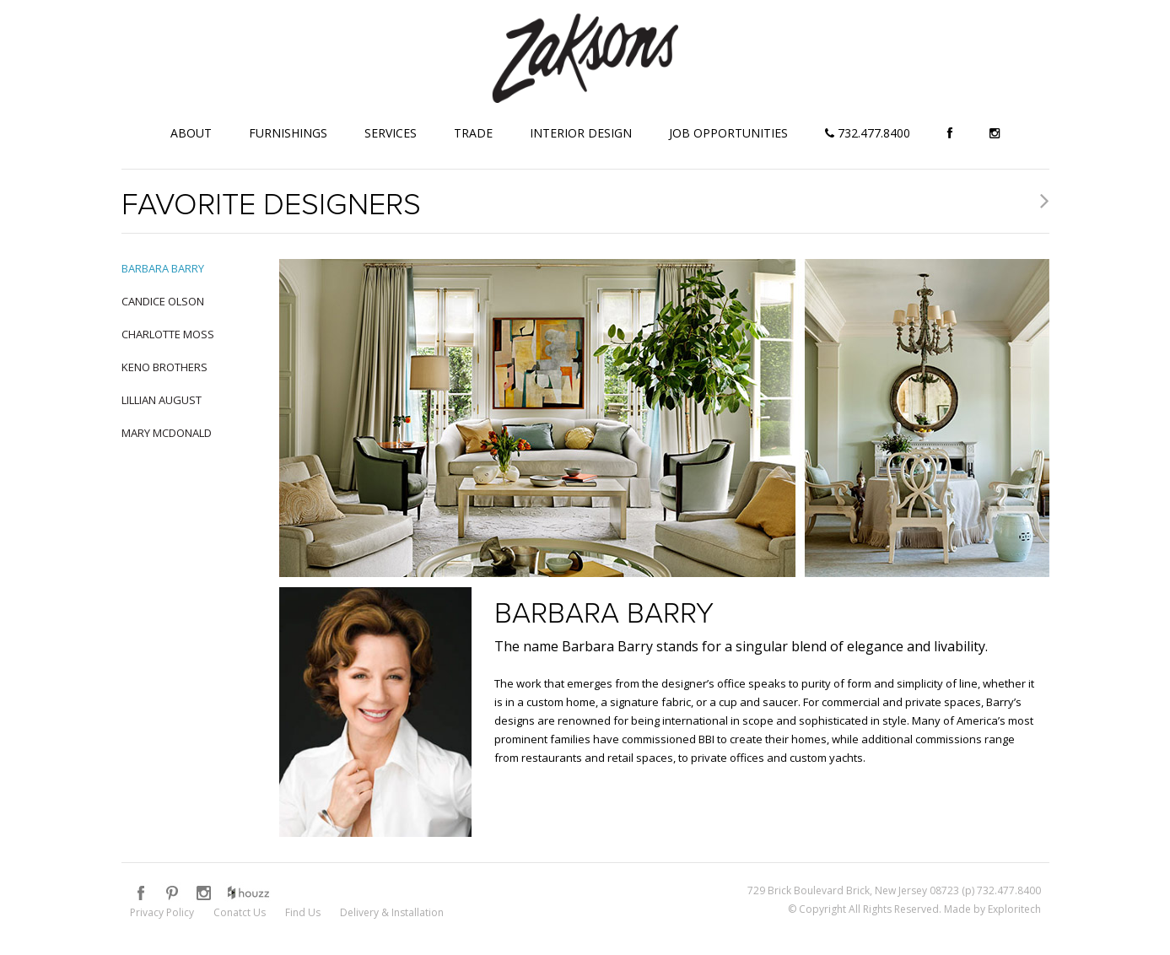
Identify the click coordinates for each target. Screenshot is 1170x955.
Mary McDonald (166, 432)
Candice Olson (162, 301)
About (191, 133)
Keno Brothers (164, 367)
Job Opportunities (728, 133)
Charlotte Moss (167, 334)
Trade (473, 133)
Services (390, 133)
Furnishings (288, 133)
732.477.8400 (867, 133)
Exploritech (1014, 909)
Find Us (303, 912)
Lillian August (161, 399)
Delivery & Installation (392, 912)
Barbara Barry (162, 268)
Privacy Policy (162, 912)
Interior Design (581, 133)
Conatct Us (239, 912)
